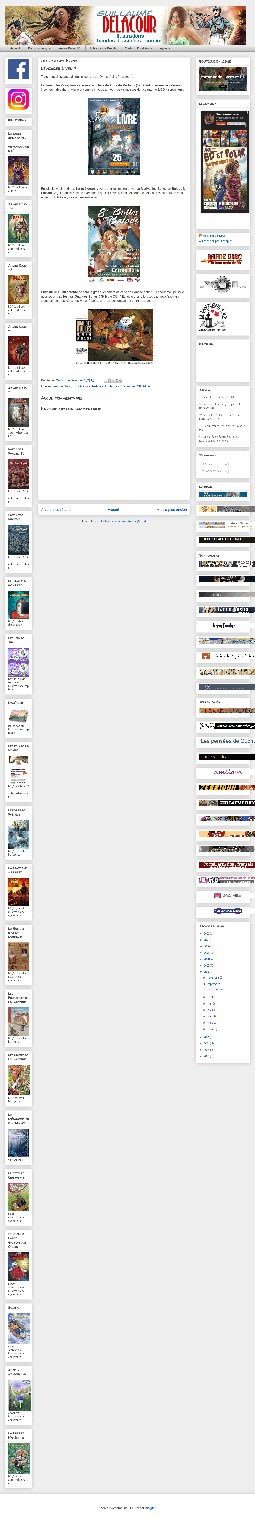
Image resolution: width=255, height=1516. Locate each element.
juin (210, 1004)
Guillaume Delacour (214, 236)
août (211, 997)
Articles (208, 464)
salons (131, 386)
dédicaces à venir (217, 989)
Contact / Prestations (138, 48)
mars (211, 1023)
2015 (207, 1037)
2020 (207, 946)
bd (74, 386)
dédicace (84, 386)
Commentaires (211, 471)
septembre (214, 984)
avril (210, 1016)
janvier (212, 1029)
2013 (207, 1050)
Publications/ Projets (103, 48)
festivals (97, 386)
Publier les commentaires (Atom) (123, 521)
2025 (207, 934)
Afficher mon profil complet (215, 241)
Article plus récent (56, 510)
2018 (207, 959)
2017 (207, 966)
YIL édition (144, 386)
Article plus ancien (172, 510)
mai (210, 1010)
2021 (207, 940)
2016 (207, 972)
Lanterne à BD (115, 386)
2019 (207, 953)
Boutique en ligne (39, 48)
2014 (207, 1043)
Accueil (15, 48)
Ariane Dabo (62, 386)
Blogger (150, 1508)
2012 (207, 1056)
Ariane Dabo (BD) (70, 48)
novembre (214, 977)
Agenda (165, 48)
